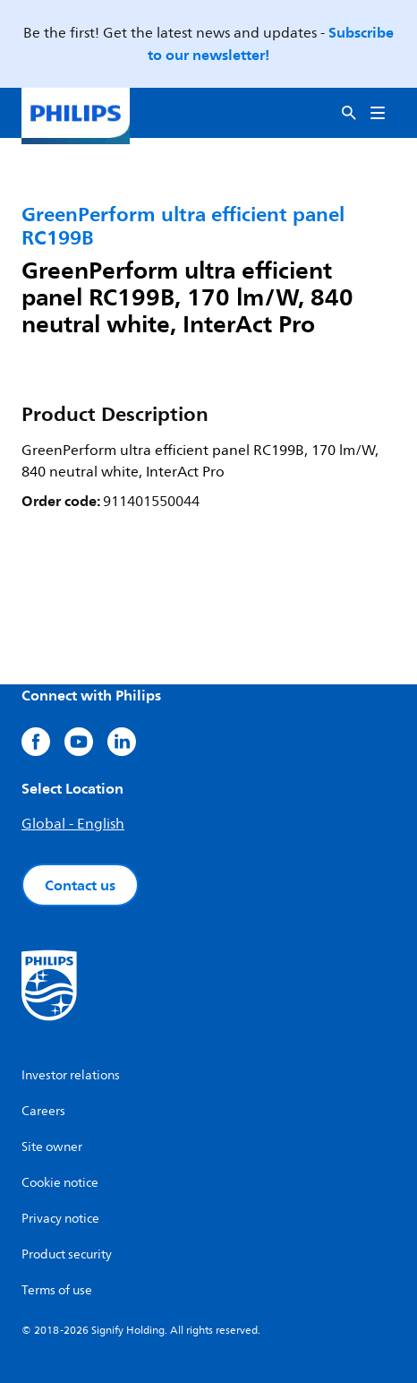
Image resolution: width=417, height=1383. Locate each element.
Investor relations (70, 1075)
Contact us (80, 885)
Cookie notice (59, 1183)
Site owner (51, 1147)
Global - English (72, 824)
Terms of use (56, 1290)
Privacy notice (60, 1218)
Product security (66, 1254)
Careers (43, 1111)
